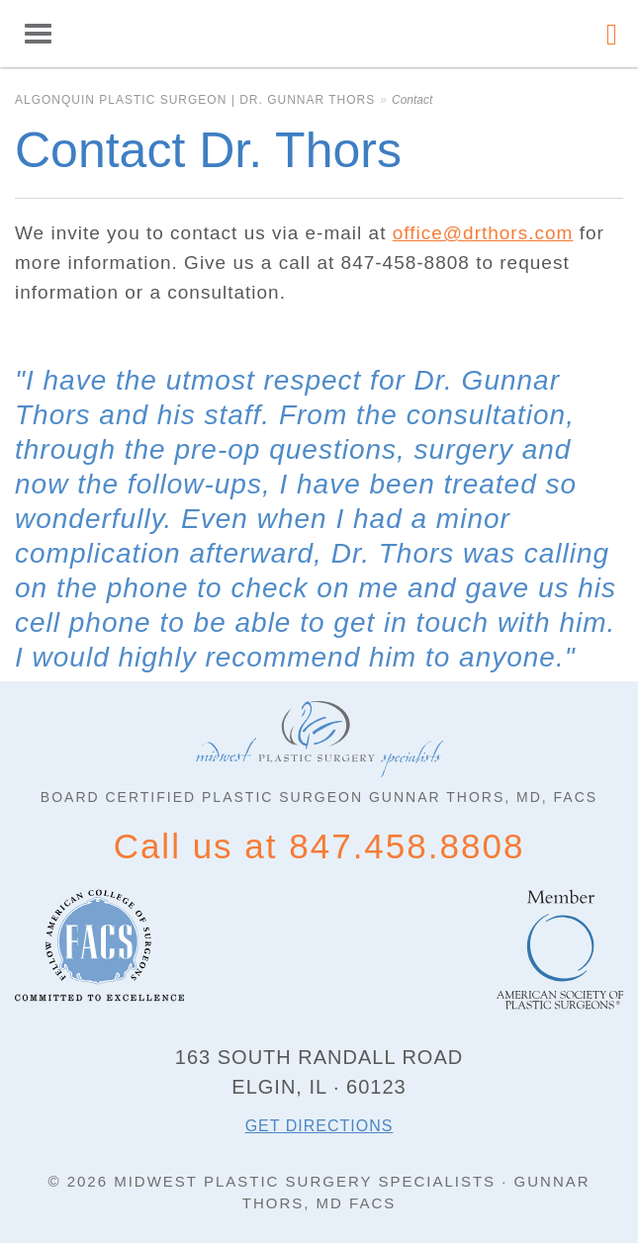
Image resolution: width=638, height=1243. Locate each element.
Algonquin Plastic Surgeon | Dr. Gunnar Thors (319, 33)
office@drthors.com (483, 232)
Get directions (319, 1125)
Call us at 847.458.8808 (319, 846)
